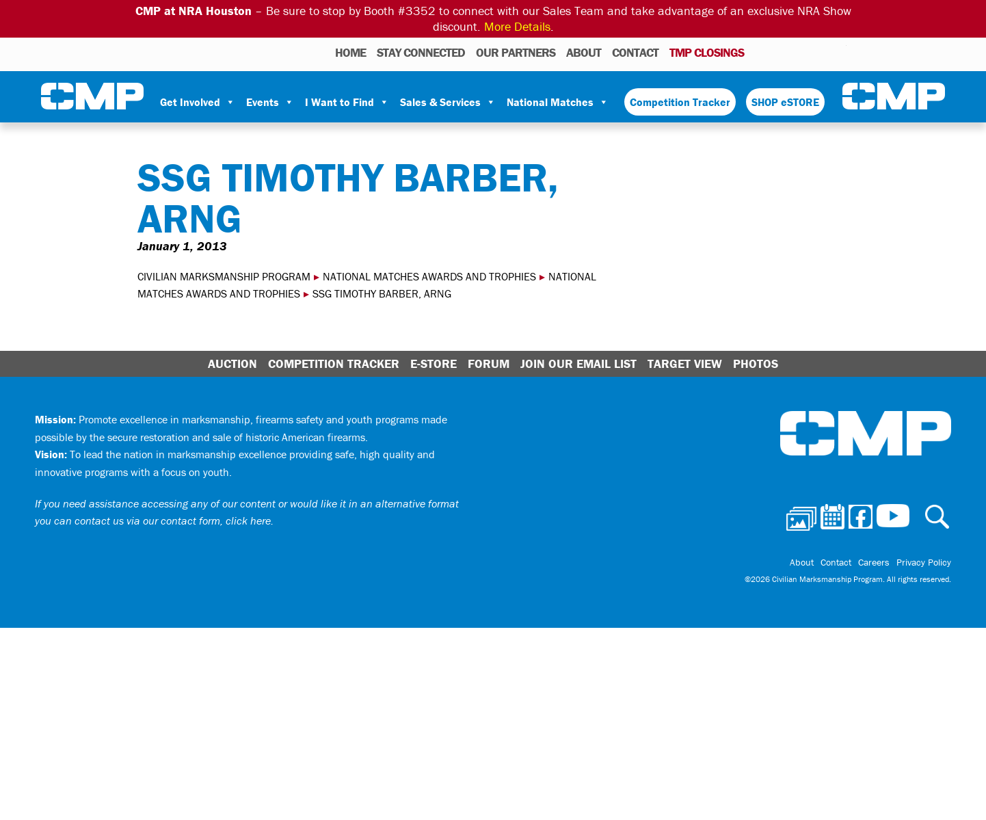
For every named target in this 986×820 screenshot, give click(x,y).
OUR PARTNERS (515, 52)
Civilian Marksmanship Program (92, 96)
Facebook (801, 52)
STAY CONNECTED (421, 52)
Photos (760, 52)
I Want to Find (347, 102)
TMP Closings (706, 52)
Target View (685, 363)
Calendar (781, 52)
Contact (635, 52)
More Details (517, 26)
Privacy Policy (923, 562)
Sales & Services (448, 102)
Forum (488, 363)
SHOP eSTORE (785, 102)
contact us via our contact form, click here (173, 520)
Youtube (838, 52)
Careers (874, 562)
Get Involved (197, 102)
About (583, 52)
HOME (350, 52)
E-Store (433, 363)
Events (270, 102)
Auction (232, 363)
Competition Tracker (680, 102)
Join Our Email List (578, 363)
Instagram (818, 52)
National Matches (558, 102)
